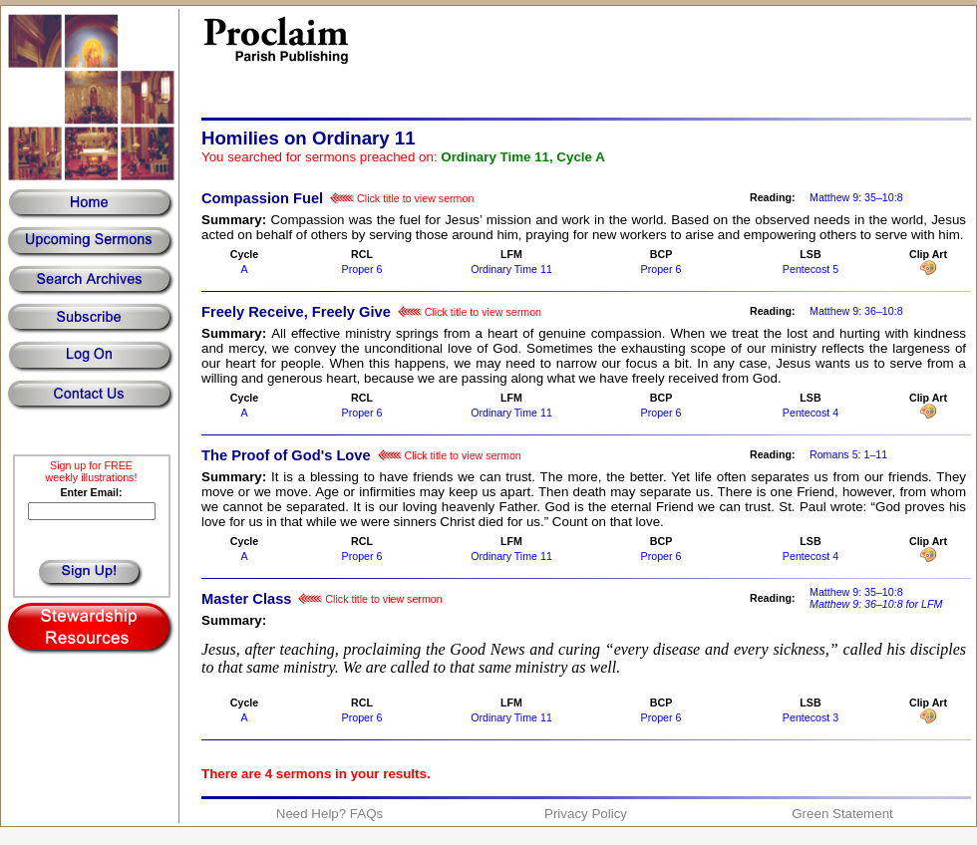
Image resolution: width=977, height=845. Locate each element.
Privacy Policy (585, 813)
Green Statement (842, 813)
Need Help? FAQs (329, 813)
